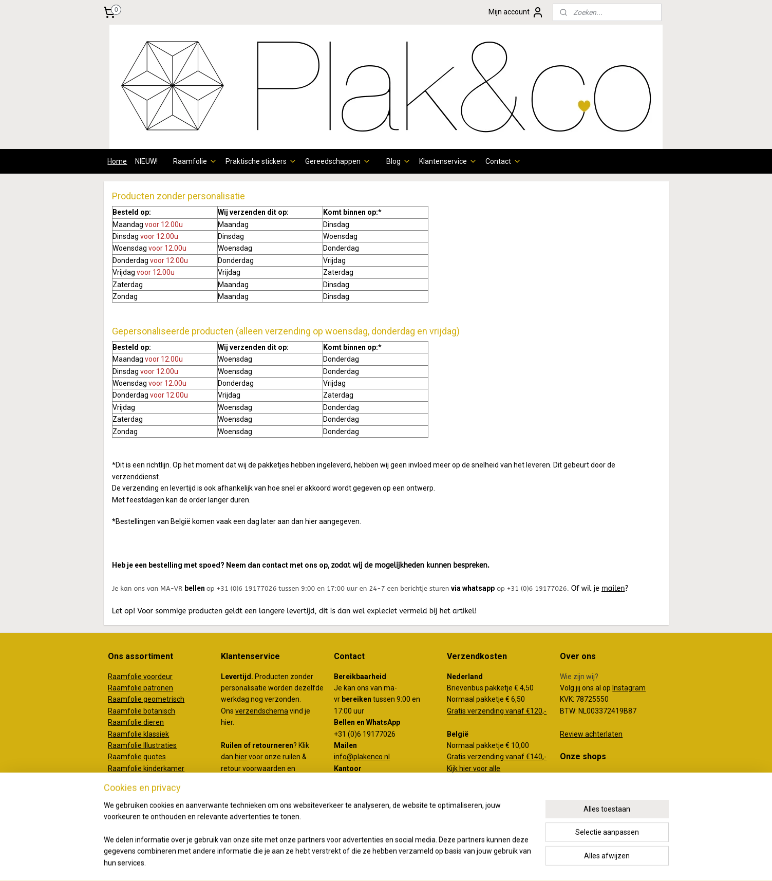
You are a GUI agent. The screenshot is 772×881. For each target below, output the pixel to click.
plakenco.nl (578, 777)
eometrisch (165, 699)
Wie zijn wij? (579, 676)
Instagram (629, 688)
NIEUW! (146, 161)
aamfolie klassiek (140, 734)
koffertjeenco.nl (586, 788)
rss (364, 862)
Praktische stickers (261, 161)
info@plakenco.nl (362, 757)
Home (117, 161)
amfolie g (132, 699)
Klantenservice (448, 161)
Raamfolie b (127, 711)
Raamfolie (195, 161)
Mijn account (516, 12)
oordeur (160, 676)
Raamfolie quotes (137, 757)
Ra (112, 699)
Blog (398, 161)
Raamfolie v (127, 676)
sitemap (344, 862)
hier (241, 757)
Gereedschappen (338, 161)
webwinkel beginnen (400, 862)
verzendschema (261, 711)
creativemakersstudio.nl (599, 799)
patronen (158, 688)
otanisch (161, 711)
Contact (503, 161)
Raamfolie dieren (136, 722)
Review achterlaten (591, 734)
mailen (613, 588)
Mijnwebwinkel (487, 862)
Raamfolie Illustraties (142, 745)
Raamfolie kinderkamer (146, 768)
